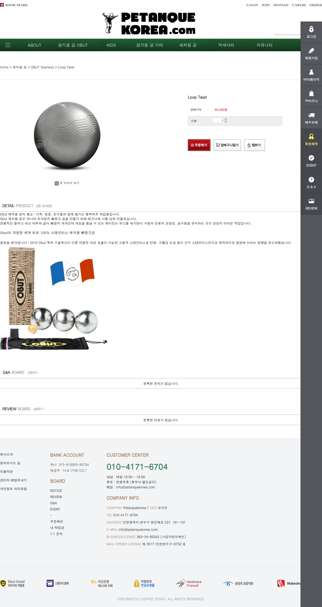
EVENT (55, 509)
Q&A (53, 502)
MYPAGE (281, 5)
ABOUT (34, 45)
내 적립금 (57, 527)
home (4, 67)
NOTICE (56, 490)
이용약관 (6, 471)
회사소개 (6, 454)
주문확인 (56, 521)
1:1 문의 (56, 533)
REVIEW (56, 496)
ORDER (315, 5)
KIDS (111, 45)
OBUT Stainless (42, 67)
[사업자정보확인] (173, 536)
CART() (299, 5)
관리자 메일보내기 (13, 480)
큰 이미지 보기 (67, 183)
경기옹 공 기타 (149, 45)
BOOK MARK (16, 5)
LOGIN (252, 5)
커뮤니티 (265, 45)
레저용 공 (188, 45)
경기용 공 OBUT (73, 45)
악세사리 (226, 45)
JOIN (266, 5)
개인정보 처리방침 (13, 488)
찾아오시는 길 (10, 462)
